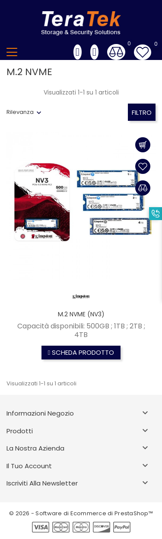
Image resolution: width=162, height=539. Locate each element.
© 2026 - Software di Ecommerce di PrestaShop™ (81, 513)
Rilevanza (20, 112)
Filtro (142, 112)
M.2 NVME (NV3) (81, 314)
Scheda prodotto (81, 352)
